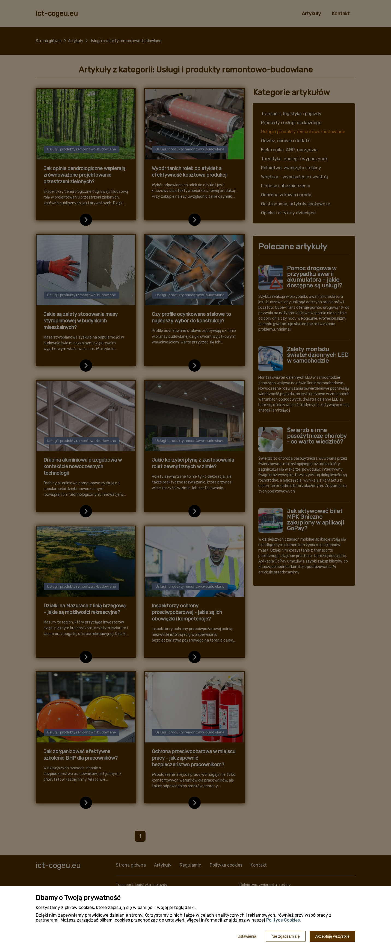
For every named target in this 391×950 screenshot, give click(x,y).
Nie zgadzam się (285, 936)
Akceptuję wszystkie (332, 936)
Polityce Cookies (283, 920)
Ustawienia (247, 936)
